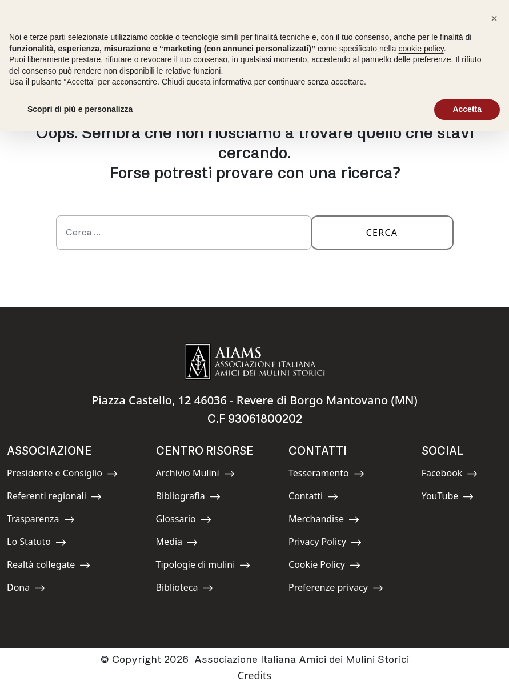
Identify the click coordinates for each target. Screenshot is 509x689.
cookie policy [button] (421, 48)
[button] (494, 18)
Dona (32, 589)
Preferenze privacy (335, 589)
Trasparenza (41, 520)
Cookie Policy (324, 566)
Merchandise (323, 520)
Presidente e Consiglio (62, 475)
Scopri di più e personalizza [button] (80, 109)
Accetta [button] (467, 109)
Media (181, 543)
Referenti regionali (54, 498)
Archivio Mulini (195, 475)
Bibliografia (188, 498)
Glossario (183, 520)
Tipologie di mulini (203, 566)
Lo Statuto (36, 543)
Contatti (314, 498)
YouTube (448, 498)
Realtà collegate (48, 566)
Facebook (450, 475)
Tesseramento (326, 475)
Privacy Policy (325, 543)
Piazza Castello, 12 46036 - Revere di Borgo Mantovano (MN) (254, 400)
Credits (254, 675)
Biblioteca (185, 589)
